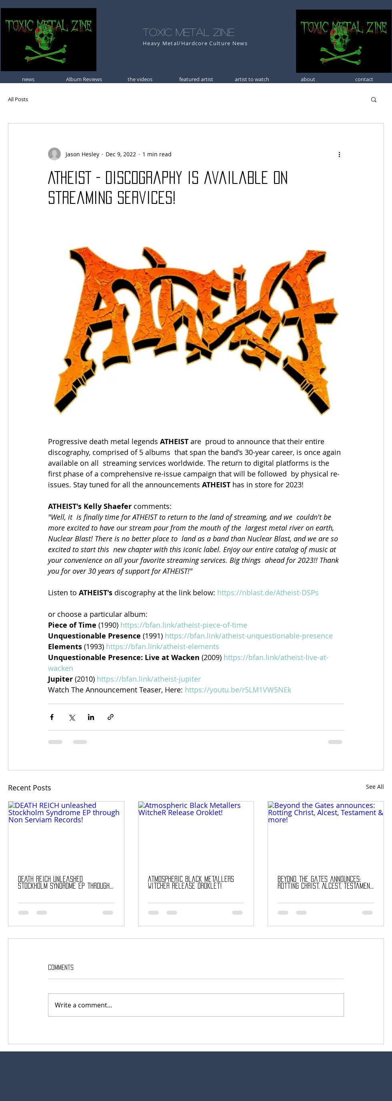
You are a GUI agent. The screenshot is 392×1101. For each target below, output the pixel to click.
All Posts (18, 99)
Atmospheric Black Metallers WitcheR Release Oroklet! (191, 882)
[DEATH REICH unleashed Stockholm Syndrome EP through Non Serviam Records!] (66, 834)
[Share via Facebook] (52, 717)
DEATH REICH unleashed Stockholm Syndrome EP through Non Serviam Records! (64, 883)
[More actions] (339, 154)
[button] (374, 99)
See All (375, 786)
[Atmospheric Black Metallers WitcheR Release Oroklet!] (196, 834)
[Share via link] (110, 717)
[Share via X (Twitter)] (71, 717)
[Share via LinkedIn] (91, 717)
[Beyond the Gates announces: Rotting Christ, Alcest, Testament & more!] (326, 834)
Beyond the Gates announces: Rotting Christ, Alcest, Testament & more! (325, 883)
